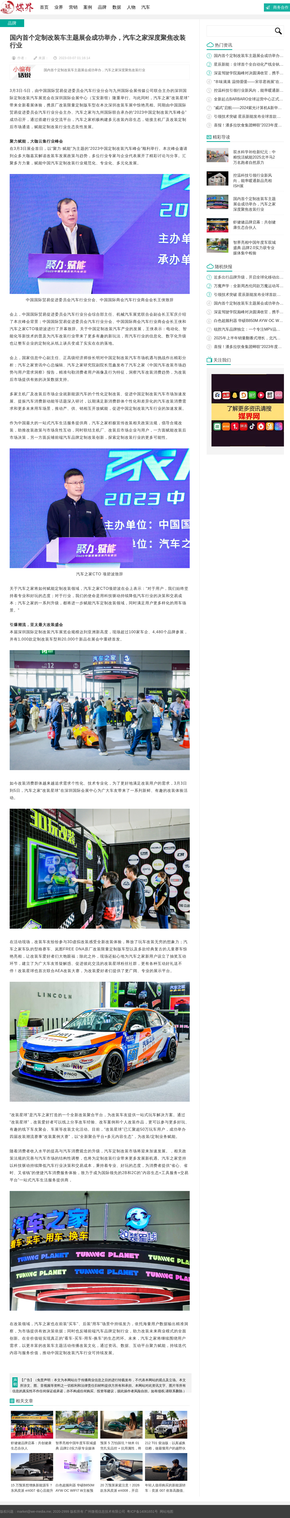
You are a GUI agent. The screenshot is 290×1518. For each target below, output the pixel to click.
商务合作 (281, 7)
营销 (73, 7)
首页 (44, 7)
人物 (131, 7)
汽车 (145, 7)
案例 (87, 7)
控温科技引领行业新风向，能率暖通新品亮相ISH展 (252, 180)
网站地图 (166, 1511)
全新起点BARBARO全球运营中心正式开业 (250, 99)
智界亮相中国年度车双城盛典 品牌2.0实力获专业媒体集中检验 (254, 247)
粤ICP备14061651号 (142, 1511)
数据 (116, 7)
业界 (58, 7)
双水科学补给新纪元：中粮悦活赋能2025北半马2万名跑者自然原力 (254, 157)
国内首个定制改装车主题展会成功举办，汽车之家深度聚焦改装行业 (254, 204)
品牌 (102, 7)
